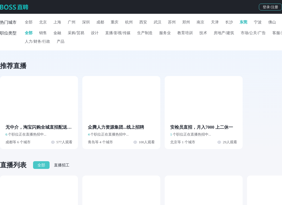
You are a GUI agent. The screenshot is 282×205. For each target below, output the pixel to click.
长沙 (229, 22)
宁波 (258, 22)
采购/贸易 (76, 33)
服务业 (165, 33)
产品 (60, 41)
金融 (57, 33)
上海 (57, 22)
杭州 (129, 22)
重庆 (114, 22)
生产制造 (145, 33)
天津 (215, 22)
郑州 (186, 22)
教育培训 (185, 33)
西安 (143, 22)
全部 (28, 22)
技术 (203, 33)
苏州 (172, 22)
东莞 (243, 22)
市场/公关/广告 (253, 33)
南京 (200, 22)
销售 (43, 33)
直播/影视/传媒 (118, 33)
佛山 (272, 22)
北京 (43, 22)
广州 (71, 22)
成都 (100, 22)
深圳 (86, 22)
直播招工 (61, 165)
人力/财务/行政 (37, 41)
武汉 (157, 22)
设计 (95, 33)
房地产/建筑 (224, 33)
